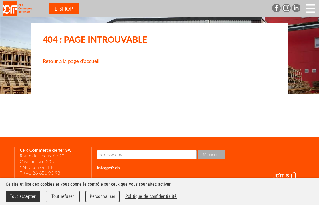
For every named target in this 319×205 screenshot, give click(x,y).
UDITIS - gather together (284, 176)
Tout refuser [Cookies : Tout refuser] (62, 196)
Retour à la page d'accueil (71, 61)
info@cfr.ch (108, 167)
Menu (310, 8)
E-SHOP (63, 8)
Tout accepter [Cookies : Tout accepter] (23, 196)
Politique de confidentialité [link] (151, 196)
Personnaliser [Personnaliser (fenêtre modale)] (103, 196)
